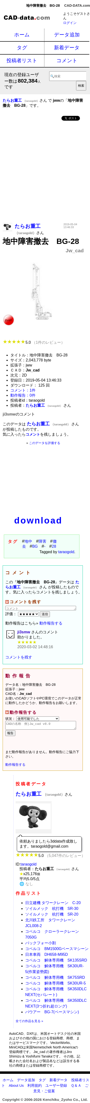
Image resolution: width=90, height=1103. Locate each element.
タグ (22, 47)
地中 (28, 541)
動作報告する (50, 623)
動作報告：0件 (23, 395)
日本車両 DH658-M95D (46, 956)
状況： (32, 718)
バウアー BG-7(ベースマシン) (52, 1013)
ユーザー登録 (56, 1087)
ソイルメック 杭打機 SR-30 (51, 910)
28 (54, 546)
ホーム (22, 34)
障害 (42, 541)
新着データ (67, 47)
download (38, 520)
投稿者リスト (21, 60)
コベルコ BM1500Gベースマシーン (57, 950)
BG (35, 546)
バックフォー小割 (40, 944)
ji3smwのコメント (19, 414)
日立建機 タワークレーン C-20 (53, 904)
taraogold (66, 552)
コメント (67, 60)
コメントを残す (18, 657)
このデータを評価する (44, 443)
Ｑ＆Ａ (76, 1087)
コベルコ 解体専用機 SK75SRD (55, 979)
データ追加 (67, 34)
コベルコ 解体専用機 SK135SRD (56, 962)
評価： (22, 614)
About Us (16, 1087)
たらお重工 (40, 795)
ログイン (70, 23)
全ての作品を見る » (29, 1022)
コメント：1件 (23, 390)
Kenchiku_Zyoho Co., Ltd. (65, 1101)
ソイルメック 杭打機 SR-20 (51, 916)
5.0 (34, 342)
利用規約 (34, 1087)
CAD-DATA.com (77, 5)
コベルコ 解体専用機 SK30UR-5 (55, 985)
